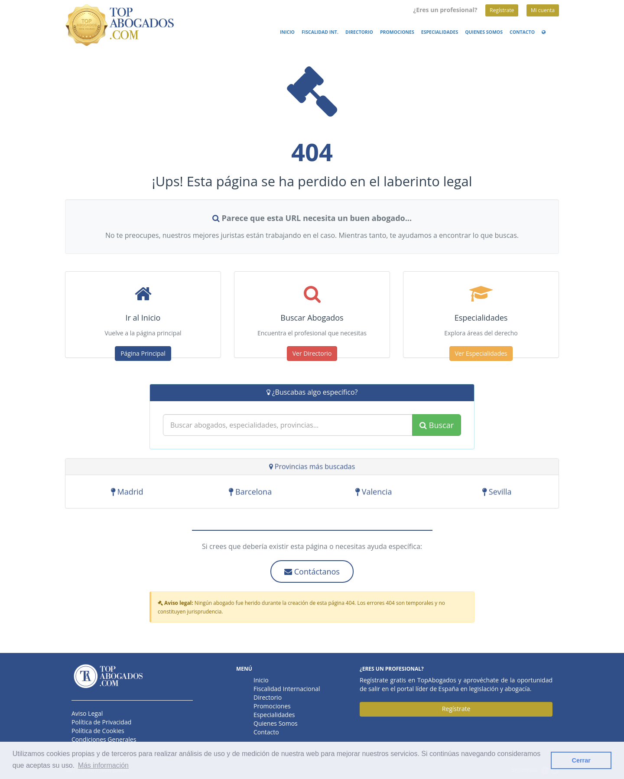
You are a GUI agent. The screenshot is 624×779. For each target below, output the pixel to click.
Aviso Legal (87, 713)
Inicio (287, 32)
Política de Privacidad (101, 722)
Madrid (127, 493)
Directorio (359, 32)
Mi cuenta (543, 10)
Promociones (397, 32)
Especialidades (439, 32)
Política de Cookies (98, 731)
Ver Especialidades (481, 353)
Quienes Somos (484, 32)
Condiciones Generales (104, 739)
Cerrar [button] (581, 760)
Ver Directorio (312, 353)
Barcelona (250, 493)
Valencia (373, 493)
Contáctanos (312, 571)
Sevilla (496, 493)
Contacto (522, 32)
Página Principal (143, 353)
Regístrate (502, 10)
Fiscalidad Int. (320, 32)
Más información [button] (103, 765)
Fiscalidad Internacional (287, 689)
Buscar (436, 425)
